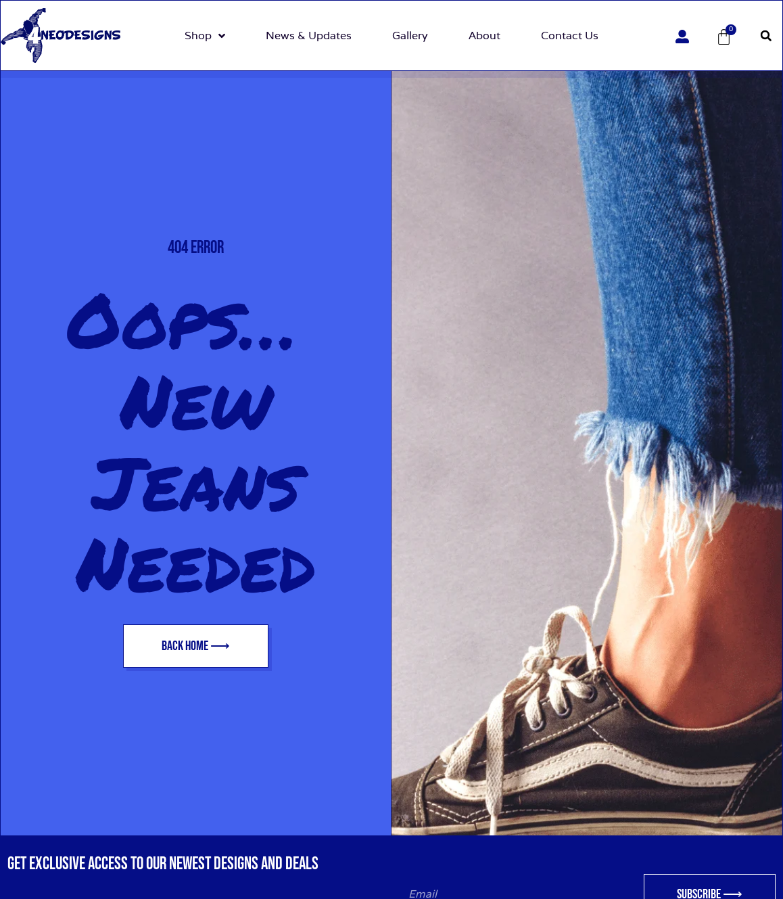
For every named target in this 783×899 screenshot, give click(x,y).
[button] (766, 36)
